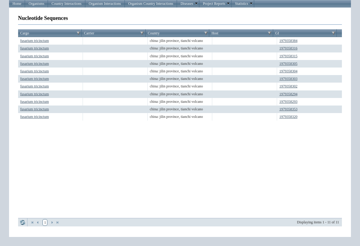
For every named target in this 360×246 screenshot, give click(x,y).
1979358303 (288, 79)
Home (16, 4)
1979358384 (288, 41)
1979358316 (288, 48)
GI (277, 33)
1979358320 (288, 117)
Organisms (36, 4)
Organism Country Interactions (150, 4)
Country (153, 33)
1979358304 (288, 71)
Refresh (22, 222)
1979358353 (288, 109)
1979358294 (288, 94)
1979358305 (288, 64)
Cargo (24, 33)
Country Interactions (66, 4)
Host (214, 33)
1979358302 (288, 86)
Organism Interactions (105, 4)
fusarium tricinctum (34, 41)
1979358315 (288, 56)
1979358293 (288, 101)
